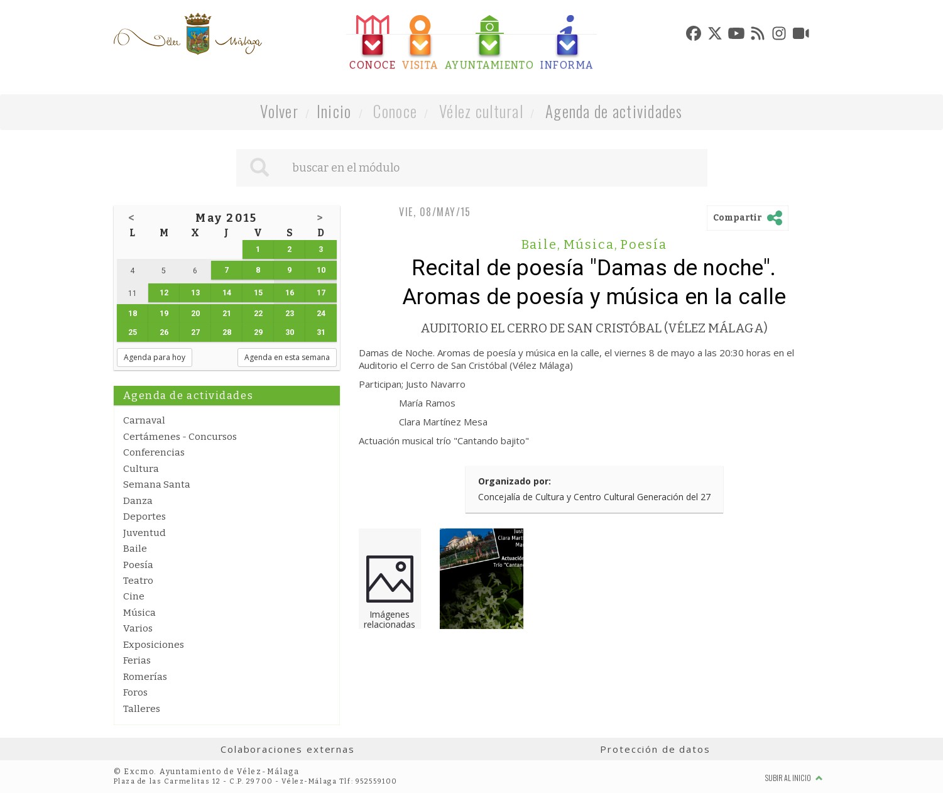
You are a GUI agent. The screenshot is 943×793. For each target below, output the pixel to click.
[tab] (372, 43)
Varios (138, 628)
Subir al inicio (794, 777)
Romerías (145, 676)
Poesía (138, 565)
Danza (138, 500)
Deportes (144, 516)
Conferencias (154, 452)
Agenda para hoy (154, 357)
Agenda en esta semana (287, 357)
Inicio (334, 111)
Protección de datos (655, 749)
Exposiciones (153, 644)
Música (139, 612)
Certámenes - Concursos (180, 436)
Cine (133, 596)
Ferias (137, 660)
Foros (135, 692)
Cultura (141, 468)
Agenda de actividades (614, 111)
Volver (279, 111)
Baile (135, 548)
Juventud (144, 533)
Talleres (141, 708)
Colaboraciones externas (288, 749)
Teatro (138, 580)
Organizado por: (514, 481)
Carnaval (144, 420)
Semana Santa (156, 484)
